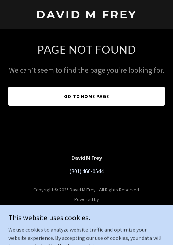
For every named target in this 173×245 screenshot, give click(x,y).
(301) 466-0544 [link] (86, 171)
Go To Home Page (86, 96)
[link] (86, 16)
